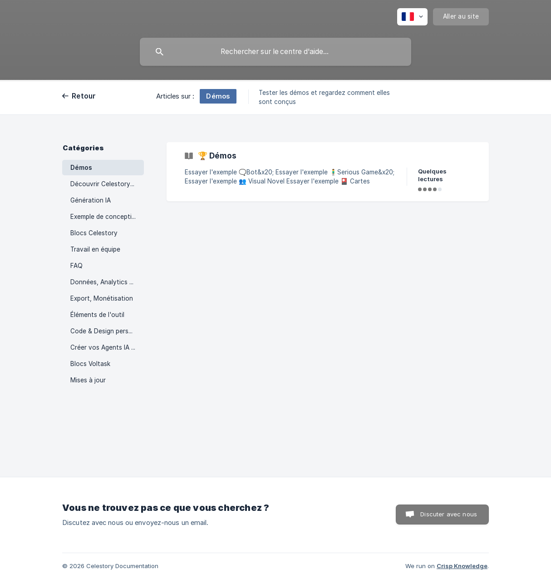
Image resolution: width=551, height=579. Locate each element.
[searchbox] (275, 52)
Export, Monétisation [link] (101, 298)
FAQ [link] (76, 265)
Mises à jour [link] (88, 380)
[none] (412, 16)
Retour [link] (84, 96)
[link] (328, 171)
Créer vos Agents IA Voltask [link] (107, 347)
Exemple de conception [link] (104, 216)
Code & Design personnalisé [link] (107, 331)
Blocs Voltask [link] (90, 363)
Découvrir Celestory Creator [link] (107, 184)
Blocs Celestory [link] (94, 233)
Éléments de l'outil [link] (97, 314)
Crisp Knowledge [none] (462, 565)
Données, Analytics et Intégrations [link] (107, 282)
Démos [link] (81, 167)
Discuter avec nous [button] (448, 514)
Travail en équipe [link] (95, 249)
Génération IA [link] (90, 200)
